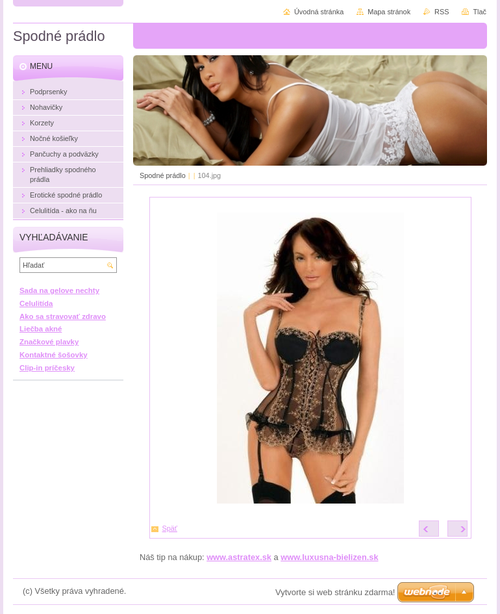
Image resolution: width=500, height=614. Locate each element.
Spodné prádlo (163, 175)
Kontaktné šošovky (53, 355)
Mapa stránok (389, 12)
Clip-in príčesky (47, 368)
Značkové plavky (49, 342)
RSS (441, 12)
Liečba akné (40, 329)
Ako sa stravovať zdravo (62, 316)
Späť (169, 528)
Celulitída (36, 303)
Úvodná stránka (319, 12)
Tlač (479, 12)
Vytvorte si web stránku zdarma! (335, 592)
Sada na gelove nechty (59, 290)
